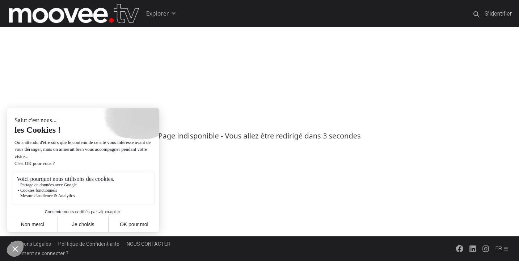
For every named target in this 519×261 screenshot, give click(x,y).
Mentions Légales (31, 244)
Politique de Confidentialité (88, 244)
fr (502, 248)
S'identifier (498, 13)
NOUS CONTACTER (148, 244)
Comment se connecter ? (39, 253)
